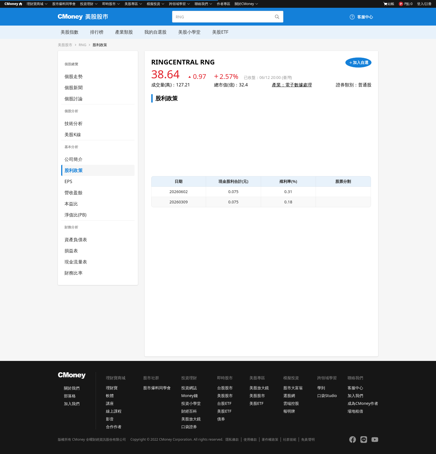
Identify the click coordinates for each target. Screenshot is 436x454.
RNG (82, 45)
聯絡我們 (201, 3)
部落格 (70, 395)
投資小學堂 (191, 403)
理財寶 (112, 387)
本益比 (71, 204)
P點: (405, 4)
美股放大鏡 (191, 418)
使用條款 (250, 439)
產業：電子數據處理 (292, 85)
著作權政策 (270, 439)
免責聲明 (307, 439)
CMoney (13, 3)
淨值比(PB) (75, 215)
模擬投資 (153, 3)
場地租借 (355, 411)
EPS (68, 181)
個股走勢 (74, 76)
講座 (110, 403)
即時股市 (109, 3)
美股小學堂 (185, 32)
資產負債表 (76, 239)
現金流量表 (76, 262)
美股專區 (131, 3)
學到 (321, 387)
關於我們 (72, 388)
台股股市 (225, 387)
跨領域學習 (177, 3)
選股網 (289, 395)
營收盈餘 (74, 192)
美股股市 (65, 45)
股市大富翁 (293, 387)
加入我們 (72, 403)
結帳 (388, 4)
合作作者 (114, 426)
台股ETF (224, 403)
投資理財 (86, 3)
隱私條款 (232, 439)
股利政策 (100, 45)
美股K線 (73, 134)
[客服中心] (361, 17)
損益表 (71, 251)
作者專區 (223, 3)
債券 (221, 418)
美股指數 (67, 32)
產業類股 (120, 32)
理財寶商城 (35, 3)
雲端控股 (291, 403)
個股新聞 (74, 87)
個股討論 (74, 99)
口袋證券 (189, 426)
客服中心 (355, 387)
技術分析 (74, 123)
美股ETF (215, 32)
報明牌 (289, 411)
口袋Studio (327, 395)
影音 (110, 418)
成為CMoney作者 (363, 403)
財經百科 (189, 411)
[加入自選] (358, 63)
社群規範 (289, 439)
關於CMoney (244, 3)
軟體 (110, 395)
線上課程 (114, 411)
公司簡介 (74, 159)
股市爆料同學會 (64, 3)
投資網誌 (189, 387)
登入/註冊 (424, 3)
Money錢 (189, 395)
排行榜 (93, 32)
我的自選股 (151, 32)
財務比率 (74, 273)
